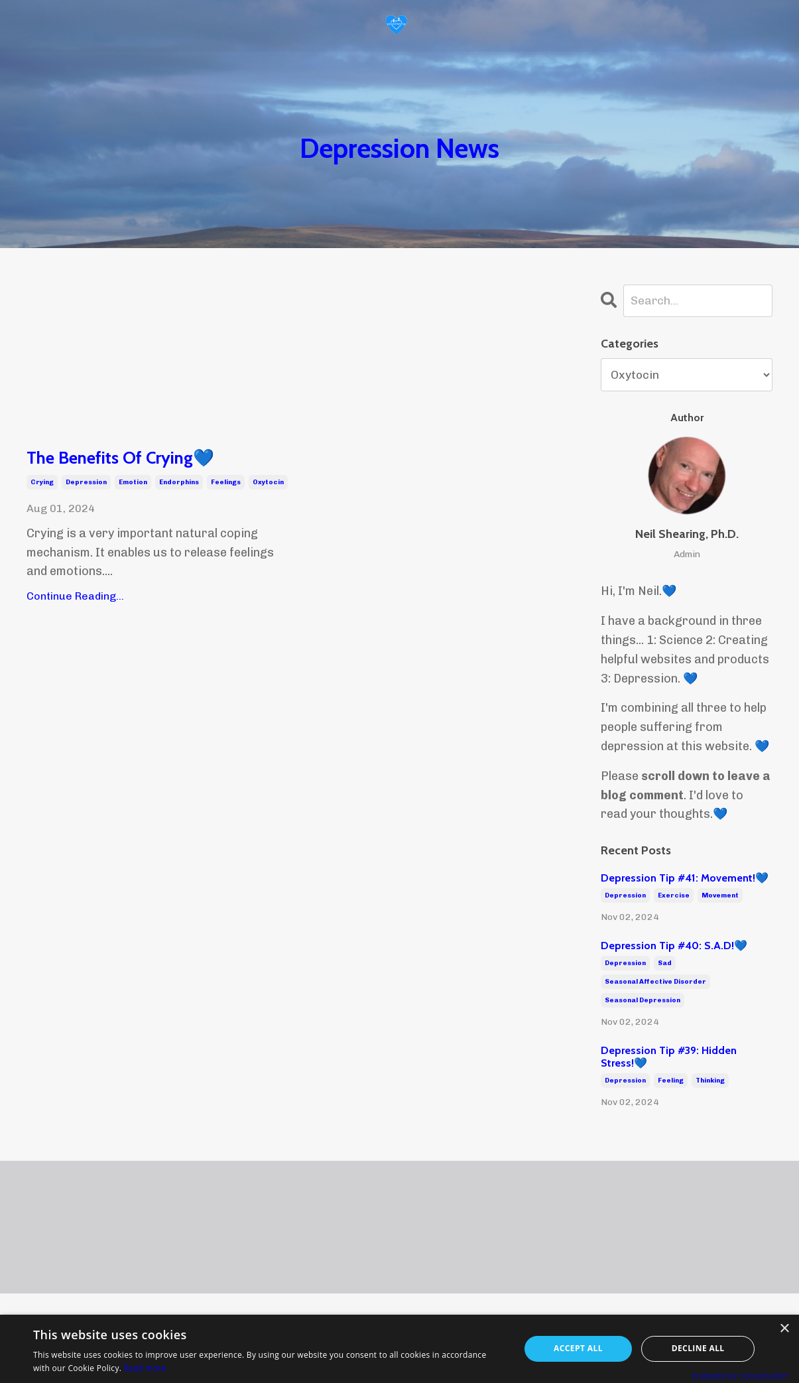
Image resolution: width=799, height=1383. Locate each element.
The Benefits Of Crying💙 (129, 459)
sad (665, 964)
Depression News (399, 146)
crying (42, 484)
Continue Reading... (75, 598)
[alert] (399, 1349)
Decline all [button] (698, 1348)
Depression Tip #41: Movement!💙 (684, 878)
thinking (710, 1081)
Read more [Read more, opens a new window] (145, 1368)
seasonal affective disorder (655, 982)
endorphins (179, 484)
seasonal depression (642, 1001)
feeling (671, 1081)
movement (720, 896)
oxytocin (268, 484)
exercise (674, 896)
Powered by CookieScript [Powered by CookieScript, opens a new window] (740, 1376)
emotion (133, 484)
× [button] (784, 1329)
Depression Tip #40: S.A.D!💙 (674, 946)
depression (86, 484)
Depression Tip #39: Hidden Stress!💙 (669, 1056)
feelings (226, 484)
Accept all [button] (578, 1348)
